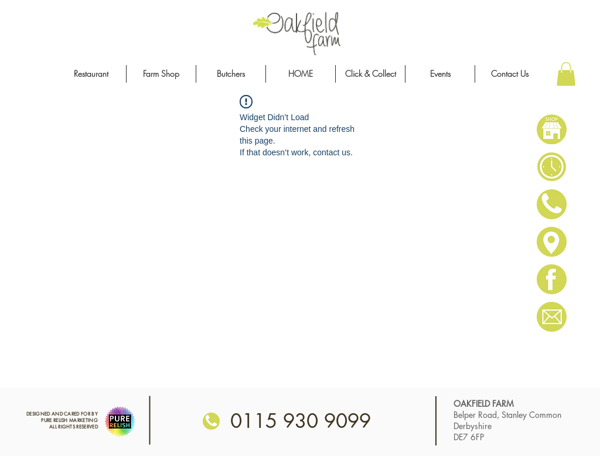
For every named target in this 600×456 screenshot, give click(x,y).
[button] (566, 74)
